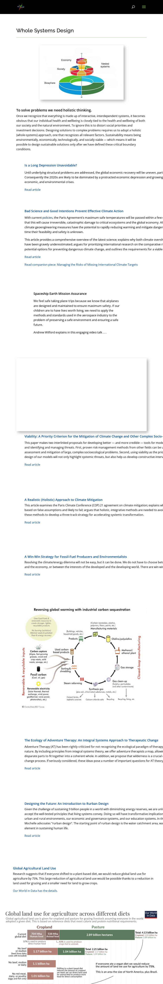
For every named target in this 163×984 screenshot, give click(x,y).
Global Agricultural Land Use (34, 868)
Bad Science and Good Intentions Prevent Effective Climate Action (74, 211)
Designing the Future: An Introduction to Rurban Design (66, 803)
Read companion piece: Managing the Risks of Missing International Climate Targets (81, 265)
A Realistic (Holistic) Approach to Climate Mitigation (64, 500)
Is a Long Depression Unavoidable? (51, 165)
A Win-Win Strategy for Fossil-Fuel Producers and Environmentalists (76, 557)
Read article (33, 257)
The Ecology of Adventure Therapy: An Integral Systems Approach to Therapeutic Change (91, 740)
